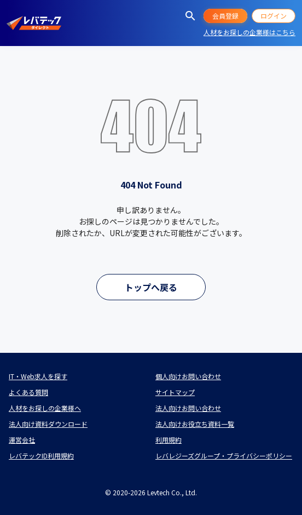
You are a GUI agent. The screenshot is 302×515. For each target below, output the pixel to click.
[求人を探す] (190, 16)
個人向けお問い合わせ (188, 376)
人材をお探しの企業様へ (45, 408)
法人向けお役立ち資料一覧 (194, 423)
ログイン (273, 15)
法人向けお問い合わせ (188, 408)
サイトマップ (175, 392)
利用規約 (168, 439)
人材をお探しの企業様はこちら (249, 32)
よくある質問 (28, 392)
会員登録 (225, 15)
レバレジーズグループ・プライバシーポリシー (223, 455)
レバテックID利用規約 (41, 455)
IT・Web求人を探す (38, 376)
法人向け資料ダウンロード (48, 423)
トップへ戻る (151, 287)
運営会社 (22, 439)
